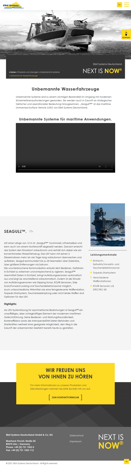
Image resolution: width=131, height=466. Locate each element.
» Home (12, 72)
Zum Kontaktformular (65, 397)
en (119, 4)
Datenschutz (77, 435)
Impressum (76, 441)
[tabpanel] (65, 34)
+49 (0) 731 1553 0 (24, 447)
